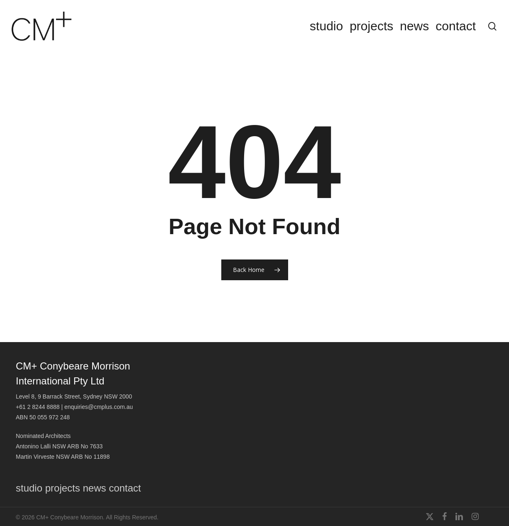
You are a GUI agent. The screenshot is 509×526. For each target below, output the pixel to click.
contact (125, 488)
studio (29, 488)
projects (62, 488)
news (94, 488)
